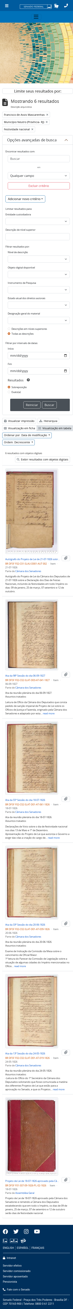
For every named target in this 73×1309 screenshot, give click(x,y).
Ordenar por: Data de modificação (26, 435)
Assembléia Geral (24, 1193)
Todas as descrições (23, 333)
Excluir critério (38, 186)
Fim (10, 364)
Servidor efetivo (12, 1265)
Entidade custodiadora (18, 214)
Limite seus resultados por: (37, 91)
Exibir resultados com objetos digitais (42, 459)
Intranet (9, 1258)
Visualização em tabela (54, 428)
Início (11, 348)
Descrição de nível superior (20, 229)
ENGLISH (8, 1248)
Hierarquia (48, 421)
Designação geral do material (24, 313)
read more (49, 713)
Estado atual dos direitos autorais (26, 298)
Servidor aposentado (15, 1276)
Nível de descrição (18, 252)
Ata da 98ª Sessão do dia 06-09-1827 (25, 675)
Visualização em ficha (19, 428)
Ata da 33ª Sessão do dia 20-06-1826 (25, 924)
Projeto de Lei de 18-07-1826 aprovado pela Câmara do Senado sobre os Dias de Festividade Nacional (32, 1181)
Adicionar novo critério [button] (24, 199)
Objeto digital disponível (21, 267)
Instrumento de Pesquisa (22, 283)
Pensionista (10, 1281)
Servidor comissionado (17, 1271)
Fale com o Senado (16, 1289)
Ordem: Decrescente (17, 442)
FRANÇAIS (38, 1248)
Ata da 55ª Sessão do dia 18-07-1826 (25, 800)
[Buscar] (39, 158)
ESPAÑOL (22, 1248)
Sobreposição (19, 387)
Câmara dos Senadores (28, 571)
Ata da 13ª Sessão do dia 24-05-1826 (25, 1053)
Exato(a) (16, 392)
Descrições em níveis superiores (29, 329)
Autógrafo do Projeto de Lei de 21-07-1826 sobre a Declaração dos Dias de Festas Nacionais (32, 559)
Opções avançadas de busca (32, 139)
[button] (56, 5)
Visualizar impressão (19, 421)
